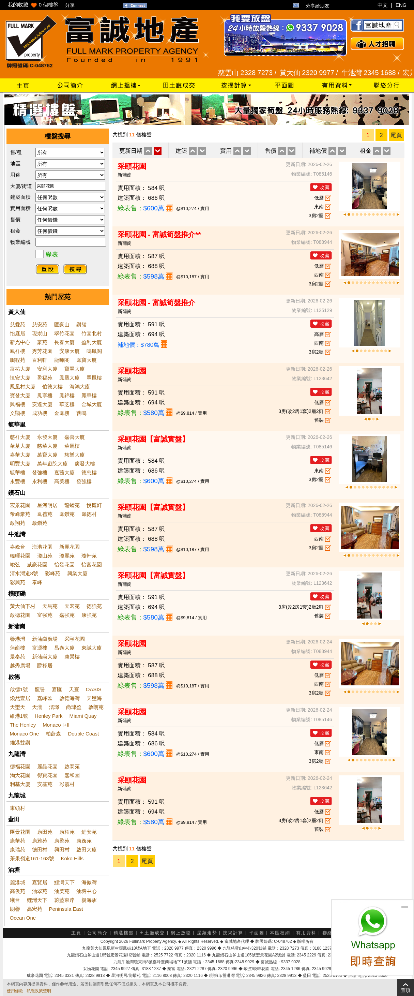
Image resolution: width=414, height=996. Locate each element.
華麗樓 (72, 446)
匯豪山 (62, 324)
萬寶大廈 (47, 455)
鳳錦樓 (67, 395)
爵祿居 (44, 665)
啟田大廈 (86, 849)
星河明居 (47, 505)
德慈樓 (89, 472)
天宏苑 (72, 606)
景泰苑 (17, 656)
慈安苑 (39, 324)
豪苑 (42, 342)
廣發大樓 (85, 463)
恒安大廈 (20, 378)
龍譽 (40, 689)
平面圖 (256, 932)
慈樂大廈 (74, 455)
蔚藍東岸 (64, 900)
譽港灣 (17, 639)
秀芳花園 (42, 351)
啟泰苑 (72, 766)
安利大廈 (47, 369)
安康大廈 (69, 351)
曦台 (15, 900)
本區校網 (280, 932)
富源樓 (39, 648)
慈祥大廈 (20, 437)
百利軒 (39, 360)
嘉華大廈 (20, 455)
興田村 (62, 849)
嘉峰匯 (44, 698)
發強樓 (39, 472)
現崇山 (39, 333)
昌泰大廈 (64, 648)
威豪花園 (37, 564)
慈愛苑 (17, 324)
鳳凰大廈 (69, 378)
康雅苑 (39, 841)
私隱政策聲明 (39, 990)
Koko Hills (72, 858)
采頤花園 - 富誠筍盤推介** (159, 234)
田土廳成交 (152, 932)
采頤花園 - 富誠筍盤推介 (157, 303)
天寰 (74, 689)
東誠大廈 (91, 648)
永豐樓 (17, 481)
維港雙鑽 (20, 742)
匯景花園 (20, 832)
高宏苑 (34, 909)
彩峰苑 (52, 573)
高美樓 (62, 481)
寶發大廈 (20, 395)
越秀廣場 (20, 665)
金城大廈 (91, 404)
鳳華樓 (89, 395)
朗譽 (15, 909)
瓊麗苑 (67, 556)
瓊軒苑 (89, 556)
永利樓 (39, 481)
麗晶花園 (47, 766)
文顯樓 (17, 413)
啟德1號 (19, 689)
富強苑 (44, 615)
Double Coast (83, 734)
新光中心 (20, 342)
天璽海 (94, 698)
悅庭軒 (94, 505)
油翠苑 (39, 891)
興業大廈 (77, 573)
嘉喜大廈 (74, 437)
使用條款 (15, 990)
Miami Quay (83, 716)
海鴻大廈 (80, 386)
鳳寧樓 (44, 395)
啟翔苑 (17, 523)
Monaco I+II (56, 725)
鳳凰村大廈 (22, 386)
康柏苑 (67, 832)
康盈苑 (62, 841)
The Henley (23, 725)
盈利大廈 (91, 342)
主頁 (76, 932)
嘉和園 (72, 775)
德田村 (39, 849)
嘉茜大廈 (64, 472)
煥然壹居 (20, 698)
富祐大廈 (20, 369)
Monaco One (24, 734)
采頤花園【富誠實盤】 (153, 439)
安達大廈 (42, 404)
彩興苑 (17, 582)
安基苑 (44, 784)
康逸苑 (84, 841)
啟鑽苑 (39, 523)
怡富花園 (91, 564)
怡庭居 (17, 333)
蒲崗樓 (17, 648)
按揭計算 (233, 932)
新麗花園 (69, 547)
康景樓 (72, 656)
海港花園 (42, 547)
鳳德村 (89, 514)
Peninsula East (66, 909)
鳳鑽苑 (67, 514)
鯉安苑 (89, 832)
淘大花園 (20, 775)
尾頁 (396, 135)
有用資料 (306, 932)
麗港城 (17, 882)
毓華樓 (17, 472)
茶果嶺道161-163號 (32, 858)
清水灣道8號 (24, 573)
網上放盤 (181, 932)
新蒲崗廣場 (45, 639)
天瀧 (37, 707)
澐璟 (54, 707)
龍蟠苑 (72, 505)
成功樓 (39, 413)
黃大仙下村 (22, 606)
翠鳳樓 (94, 378)
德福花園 (20, 766)
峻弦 (15, 564)
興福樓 (17, 404)
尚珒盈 (73, 707)
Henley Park (49, 716)
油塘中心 (86, 891)
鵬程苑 (17, 360)
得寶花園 (47, 775)
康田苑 (44, 832)
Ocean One (23, 918)
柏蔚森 (53, 734)
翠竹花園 (64, 333)
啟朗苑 (96, 707)
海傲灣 (89, 882)
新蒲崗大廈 (45, 656)
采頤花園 (74, 639)
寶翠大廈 (74, 369)
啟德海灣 (69, 698)
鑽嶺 (81, 324)
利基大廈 (20, 784)
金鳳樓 (62, 413)
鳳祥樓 (17, 351)
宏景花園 (20, 505)
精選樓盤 (123, 932)
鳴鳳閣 (94, 351)
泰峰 (37, 582)
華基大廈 (20, 446)
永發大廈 (47, 437)
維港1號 (19, 716)
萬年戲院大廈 (52, 463)
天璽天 (17, 707)
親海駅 (89, 900)
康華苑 (17, 841)
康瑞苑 (17, 849)
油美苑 (62, 891)
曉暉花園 (20, 556)
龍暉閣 (62, 360)
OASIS (94, 689)
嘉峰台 (17, 547)
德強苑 (94, 606)
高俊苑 (17, 891)
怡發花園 (64, 564)
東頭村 (17, 808)
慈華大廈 (47, 446)
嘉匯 (57, 689)
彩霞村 (67, 784)
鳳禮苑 (44, 514)
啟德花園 (20, 615)
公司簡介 (97, 932)
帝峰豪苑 (20, 514)
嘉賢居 (39, 882)
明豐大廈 (20, 463)
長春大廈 (64, 342)
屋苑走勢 (207, 932)
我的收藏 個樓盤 (33, 5)
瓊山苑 (44, 556)
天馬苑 (50, 606)
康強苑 (89, 615)
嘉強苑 (67, 615)
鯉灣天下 (64, 882)
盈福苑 (44, 378)
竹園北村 (91, 333)
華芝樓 (67, 404)
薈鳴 (81, 413)
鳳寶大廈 (86, 360)
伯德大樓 (52, 386)
